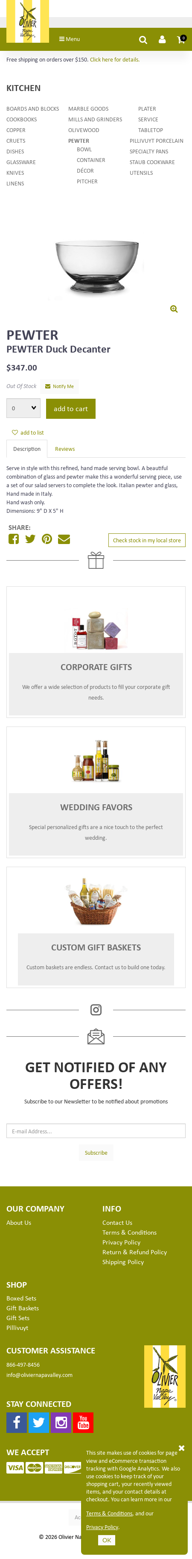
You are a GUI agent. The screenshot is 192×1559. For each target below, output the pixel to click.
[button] (181, 41)
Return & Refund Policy (134, 1254)
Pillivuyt (17, 1329)
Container (91, 162)
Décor (85, 172)
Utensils (141, 175)
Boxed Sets (21, 1300)
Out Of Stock (21, 387)
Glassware (21, 164)
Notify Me (59, 388)
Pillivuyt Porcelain (156, 142)
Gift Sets (17, 1319)
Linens (15, 185)
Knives (15, 175)
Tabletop (150, 132)
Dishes (15, 153)
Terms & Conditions (109, 1513)
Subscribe (96, 1154)
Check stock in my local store (147, 542)
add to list (28, 434)
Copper (16, 132)
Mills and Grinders (95, 121)
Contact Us (117, 1224)
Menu (75, 41)
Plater (147, 110)
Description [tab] (27, 451)
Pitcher (87, 183)
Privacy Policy (102, 1527)
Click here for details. (115, 61)
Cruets (15, 142)
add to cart (71, 410)
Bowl (84, 151)
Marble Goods (88, 110)
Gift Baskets (22, 1310)
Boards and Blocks (32, 110)
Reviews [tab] (65, 451)
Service (148, 121)
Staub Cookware (152, 164)
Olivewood (83, 132)
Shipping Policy (123, 1263)
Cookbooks (21, 121)
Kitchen (23, 89)
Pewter (78, 142)
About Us (18, 1224)
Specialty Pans (149, 153)
